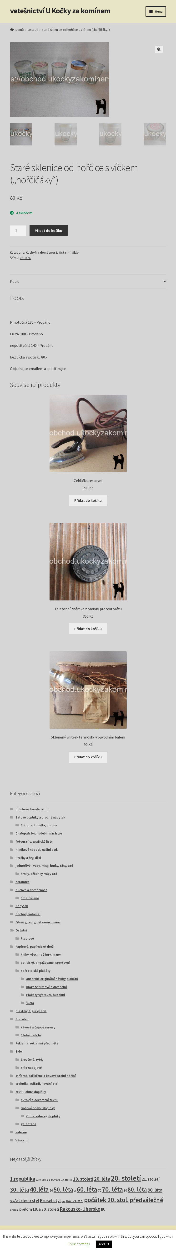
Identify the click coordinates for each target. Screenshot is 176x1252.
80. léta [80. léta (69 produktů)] (137, 1189)
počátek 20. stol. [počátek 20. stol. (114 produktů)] (106, 1200)
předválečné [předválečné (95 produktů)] (146, 1200)
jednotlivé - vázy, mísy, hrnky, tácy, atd (44, 865)
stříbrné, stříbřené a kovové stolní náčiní (45, 1076)
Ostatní (33, 29)
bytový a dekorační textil (39, 1100)
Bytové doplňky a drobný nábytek (40, 817)
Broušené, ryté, (32, 1059)
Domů (19, 29)
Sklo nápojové (31, 1067)
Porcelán (22, 1019)
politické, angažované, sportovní (45, 962)
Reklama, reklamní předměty (36, 1043)
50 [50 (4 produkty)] (51, 1190)
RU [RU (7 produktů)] (103, 1209)
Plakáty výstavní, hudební (45, 995)
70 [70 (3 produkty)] (99, 1190)
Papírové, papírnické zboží (34, 946)
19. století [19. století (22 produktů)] (83, 1179)
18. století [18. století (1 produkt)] (66, 1179)
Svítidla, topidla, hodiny (39, 825)
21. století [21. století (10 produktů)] (150, 1179)
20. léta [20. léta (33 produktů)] (102, 1179)
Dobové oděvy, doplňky (38, 1108)
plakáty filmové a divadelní (46, 987)
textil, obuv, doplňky (30, 1092)
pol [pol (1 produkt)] (63, 1201)
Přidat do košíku (48, 230)
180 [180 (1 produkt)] (12, 1201)
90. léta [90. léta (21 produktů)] (155, 1190)
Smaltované (30, 898)
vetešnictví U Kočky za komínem (60, 11)
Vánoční (21, 1140)
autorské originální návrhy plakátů (52, 979)
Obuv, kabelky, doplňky (43, 1116)
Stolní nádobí (31, 1035)
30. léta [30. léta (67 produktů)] (19, 1189)
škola (30, 1003)
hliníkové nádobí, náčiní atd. (36, 849)
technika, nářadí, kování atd (36, 1083)
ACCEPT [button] (104, 1244)
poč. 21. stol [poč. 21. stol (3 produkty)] (74, 1201)
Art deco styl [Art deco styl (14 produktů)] (26, 1200)
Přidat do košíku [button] (88, 500)
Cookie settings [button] (79, 1244)
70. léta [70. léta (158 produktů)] (112, 1189)
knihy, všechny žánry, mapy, (41, 954)
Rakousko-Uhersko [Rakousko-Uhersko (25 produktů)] (80, 1209)
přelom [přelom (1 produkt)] (14, 1209)
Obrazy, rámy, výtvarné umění (37, 922)
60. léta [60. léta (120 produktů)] (87, 1189)
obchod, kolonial (27, 914)
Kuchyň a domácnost (41, 252)
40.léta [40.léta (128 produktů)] (39, 1189)
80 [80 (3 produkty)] (125, 1190)
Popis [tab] (14, 281)
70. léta (25, 258)
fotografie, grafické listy (34, 841)
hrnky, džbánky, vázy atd (39, 874)
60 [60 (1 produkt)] (75, 1190)
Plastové (27, 938)
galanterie (28, 1124)
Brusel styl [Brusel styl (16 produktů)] (50, 1200)
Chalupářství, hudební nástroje (38, 833)
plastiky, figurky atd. (31, 1011)
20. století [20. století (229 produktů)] (126, 1178)
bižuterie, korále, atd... (32, 809)
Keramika (22, 882)
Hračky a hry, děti (28, 858)
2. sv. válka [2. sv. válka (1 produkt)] (54, 1179)
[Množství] (18, 230)
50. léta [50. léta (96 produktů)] (63, 1189)
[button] (159, 49)
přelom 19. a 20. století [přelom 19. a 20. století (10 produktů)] (39, 1209)
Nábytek (21, 906)
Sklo (75, 252)
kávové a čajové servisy (38, 1027)
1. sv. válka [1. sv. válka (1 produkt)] (42, 1179)
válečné (21, 1132)
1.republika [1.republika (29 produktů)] (22, 1179)
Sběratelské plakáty (35, 970)
